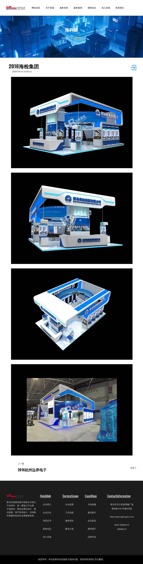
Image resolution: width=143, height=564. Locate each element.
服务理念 (69, 520)
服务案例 (78, 8)
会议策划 (92, 520)
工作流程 (69, 512)
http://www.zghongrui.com (122, 517)
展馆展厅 (92, 529)
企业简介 (47, 504)
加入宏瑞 (106, 8)
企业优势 (69, 504)
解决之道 (69, 529)
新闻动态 (92, 8)
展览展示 (92, 512)
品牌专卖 (92, 537)
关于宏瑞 (50, 8)
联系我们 (120, 8)
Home (65, 38)
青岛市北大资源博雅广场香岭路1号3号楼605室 (121, 506)
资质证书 (47, 520)
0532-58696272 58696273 (121, 527)
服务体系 (64, 8)
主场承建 (92, 504)
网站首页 (36, 8)
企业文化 (47, 512)
